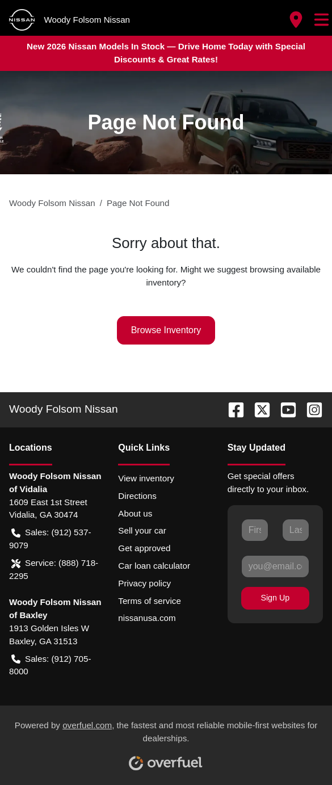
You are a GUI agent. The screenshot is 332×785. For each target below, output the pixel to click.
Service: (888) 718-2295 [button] (53, 569)
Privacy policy (144, 583)
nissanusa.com (146, 618)
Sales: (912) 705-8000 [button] (50, 665)
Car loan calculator (154, 565)
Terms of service (149, 601)
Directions (137, 496)
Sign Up (274, 597)
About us (135, 513)
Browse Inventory (166, 330)
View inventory (146, 478)
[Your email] (275, 566)
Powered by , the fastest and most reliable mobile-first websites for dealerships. (166, 741)
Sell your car (142, 530)
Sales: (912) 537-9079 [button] (50, 538)
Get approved (144, 548)
